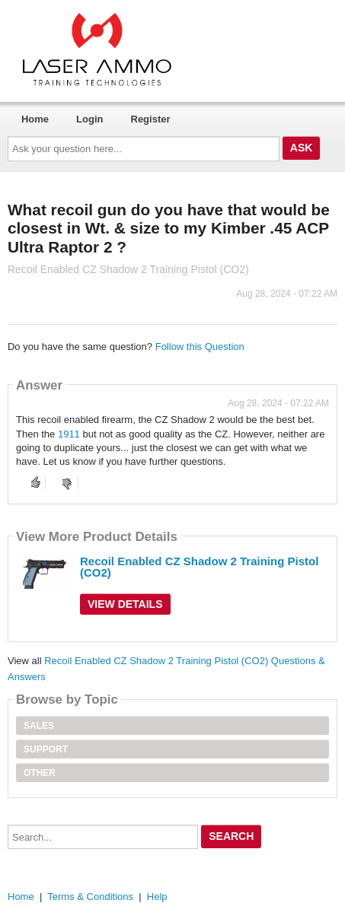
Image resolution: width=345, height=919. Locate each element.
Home (35, 119)
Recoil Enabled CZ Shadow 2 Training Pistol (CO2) (199, 567)
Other (40, 773)
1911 (69, 434)
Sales (39, 725)
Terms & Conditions (90, 896)
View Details (125, 604)
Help (157, 896)
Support (46, 749)
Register (151, 119)
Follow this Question (199, 346)
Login (89, 119)
